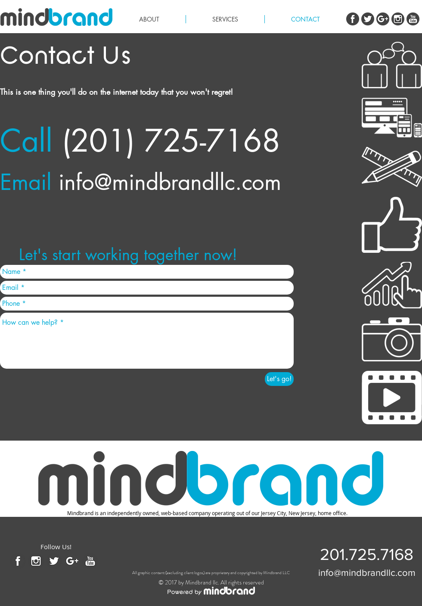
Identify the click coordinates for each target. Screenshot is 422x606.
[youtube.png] (412, 18)
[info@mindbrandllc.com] (366, 572)
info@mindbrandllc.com (170, 182)
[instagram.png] (397, 18)
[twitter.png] (367, 18)
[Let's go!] (279, 379)
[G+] (382, 18)
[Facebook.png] (352, 18)
